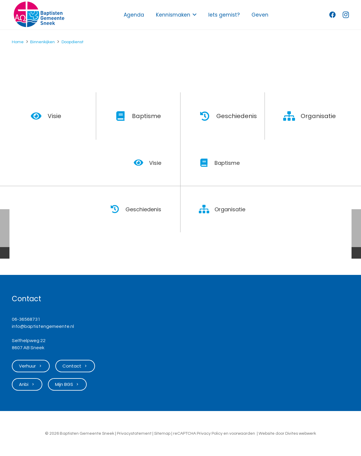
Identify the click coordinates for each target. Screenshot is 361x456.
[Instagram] (345, 14)
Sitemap (162, 433)
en (226, 433)
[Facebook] (332, 14)
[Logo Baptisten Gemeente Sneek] (39, 15)
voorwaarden (242, 433)
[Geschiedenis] (207, 116)
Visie (54, 116)
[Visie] (39, 116)
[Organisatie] (292, 116)
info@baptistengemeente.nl (43, 326)
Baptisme (146, 116)
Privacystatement (134, 433)
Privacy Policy (210, 433)
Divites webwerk (300, 433)
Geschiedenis (236, 116)
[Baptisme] (123, 116)
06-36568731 (26, 319)
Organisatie (318, 116)
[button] (193, 15)
